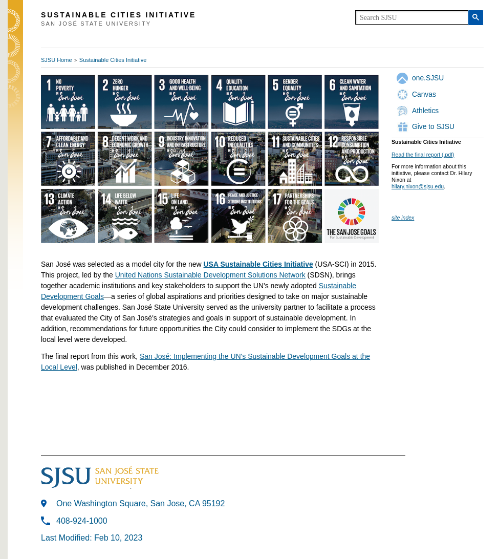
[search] (411, 17)
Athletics (425, 110)
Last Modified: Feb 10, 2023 (91, 537)
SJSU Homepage (15, 34)
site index (403, 217)
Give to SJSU (433, 126)
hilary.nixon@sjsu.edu (418, 186)
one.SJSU (428, 78)
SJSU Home (56, 60)
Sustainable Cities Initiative (112, 60)
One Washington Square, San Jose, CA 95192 (140, 503)
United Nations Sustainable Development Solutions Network (210, 275)
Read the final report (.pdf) (423, 155)
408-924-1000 (81, 521)
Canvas (424, 94)
